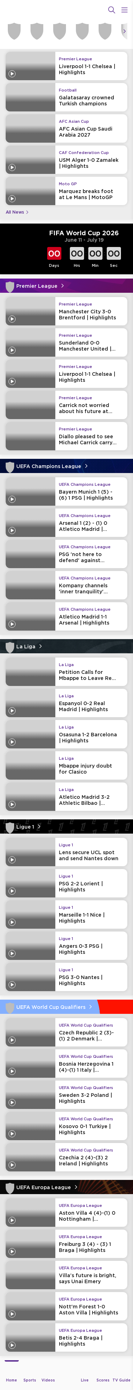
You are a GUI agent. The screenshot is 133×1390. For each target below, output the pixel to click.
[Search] (111, 10)
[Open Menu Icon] (124, 10)
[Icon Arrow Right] (124, 31)
